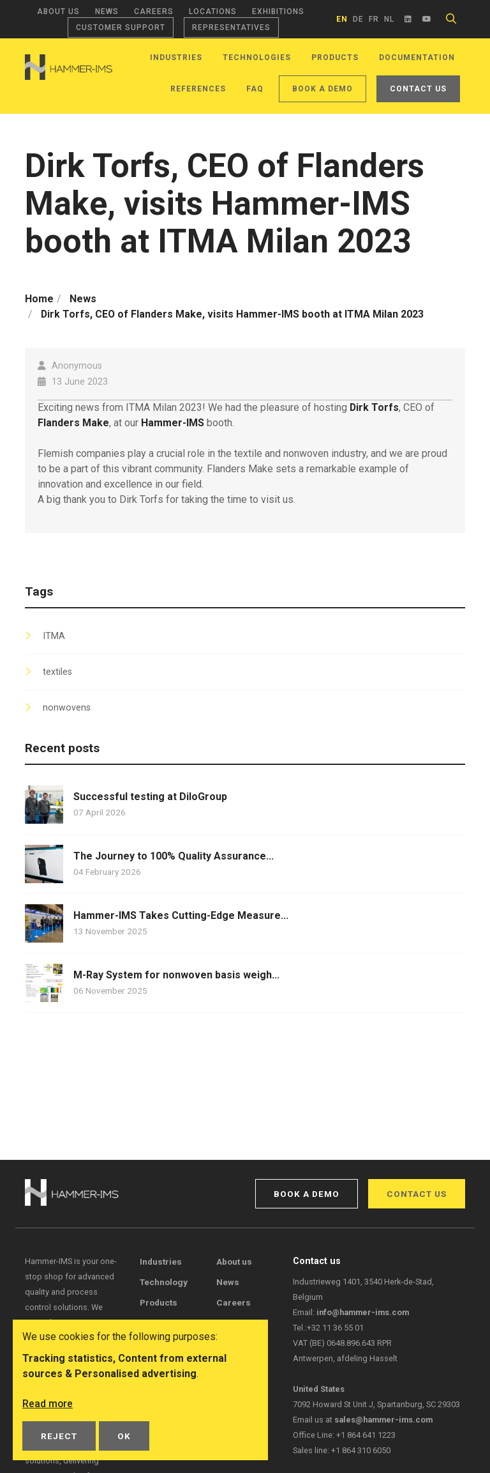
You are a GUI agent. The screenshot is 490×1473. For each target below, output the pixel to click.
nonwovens (67, 707)
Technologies (257, 57)
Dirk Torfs (374, 407)
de (358, 19)
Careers (154, 11)
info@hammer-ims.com (362, 1312)
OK (124, 1436)
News (107, 11)
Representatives (231, 27)
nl (389, 19)
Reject (59, 1436)
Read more (47, 1404)
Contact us (418, 88)
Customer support (120, 27)
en (342, 19)
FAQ (255, 88)
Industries (176, 57)
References (198, 88)
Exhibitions (278, 11)
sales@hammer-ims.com (383, 1419)
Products (335, 57)
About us (58, 11)
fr (374, 19)
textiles (57, 672)
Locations (213, 11)
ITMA (54, 636)
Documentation (417, 57)
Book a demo (322, 88)
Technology (164, 1282)
